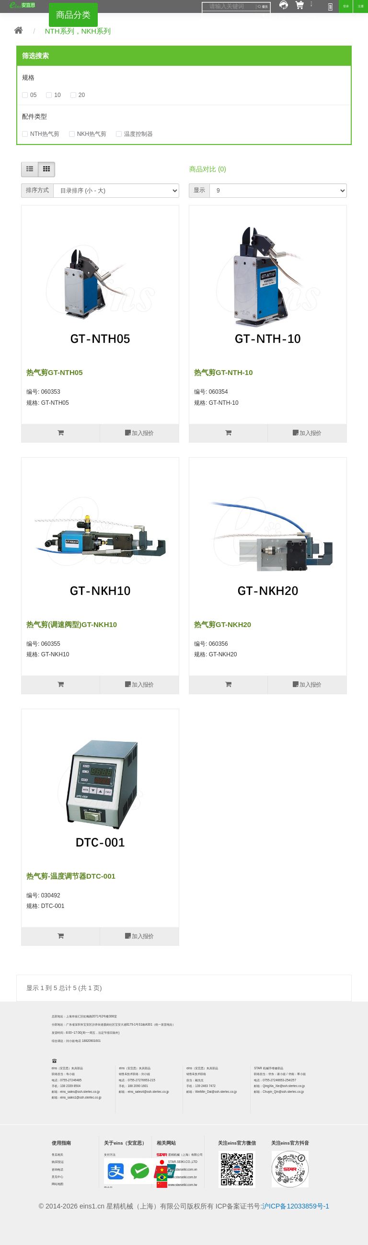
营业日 (108, 1187)
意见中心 (57, 1176)
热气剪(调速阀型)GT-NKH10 (71, 624)
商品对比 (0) (207, 169)
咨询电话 (57, 1169)
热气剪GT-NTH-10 (223, 372)
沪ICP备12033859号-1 (295, 1206)
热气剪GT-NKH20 (222, 624)
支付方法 (109, 1154)
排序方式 (37, 190)
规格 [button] (28, 77)
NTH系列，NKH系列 (78, 31)
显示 (199, 190)
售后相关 (57, 1154)
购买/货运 (58, 1161)
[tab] (184, 77)
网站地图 (57, 1183)
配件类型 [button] (34, 116)
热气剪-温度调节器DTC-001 (70, 876)
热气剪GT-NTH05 (54, 372)
